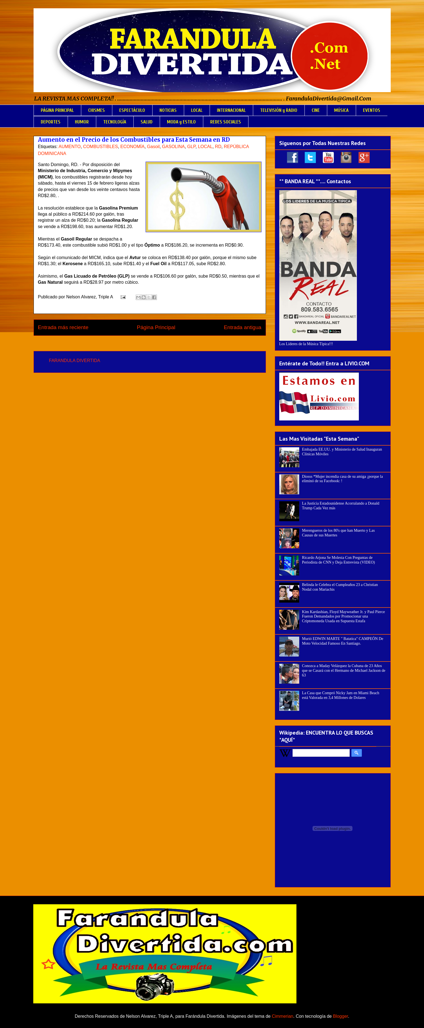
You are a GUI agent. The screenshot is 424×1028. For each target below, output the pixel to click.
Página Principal (156, 327)
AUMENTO (70, 146)
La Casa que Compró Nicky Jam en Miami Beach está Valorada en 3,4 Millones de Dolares (340, 695)
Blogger (340, 1016)
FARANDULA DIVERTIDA (74, 360)
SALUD (147, 122)
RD (218, 146)
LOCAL (196, 110)
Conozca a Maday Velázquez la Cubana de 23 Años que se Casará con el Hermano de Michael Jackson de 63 (343, 670)
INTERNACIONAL (231, 110)
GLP (191, 146)
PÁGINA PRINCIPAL (57, 110)
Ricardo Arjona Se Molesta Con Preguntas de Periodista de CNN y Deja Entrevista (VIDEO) (338, 560)
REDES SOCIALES (225, 122)
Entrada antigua (242, 327)
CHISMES (96, 110)
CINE (316, 110)
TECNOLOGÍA (114, 122)
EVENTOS (371, 110)
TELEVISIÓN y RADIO (278, 110)
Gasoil (153, 146)
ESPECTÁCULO (132, 110)
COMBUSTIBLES (100, 146)
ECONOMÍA (132, 146)
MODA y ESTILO (181, 122)
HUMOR (82, 122)
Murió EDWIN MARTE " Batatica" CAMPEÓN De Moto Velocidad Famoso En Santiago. (342, 641)
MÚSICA (341, 110)
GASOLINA (173, 146)
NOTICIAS (168, 110)
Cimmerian (282, 1016)
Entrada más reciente (63, 327)
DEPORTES (50, 122)
